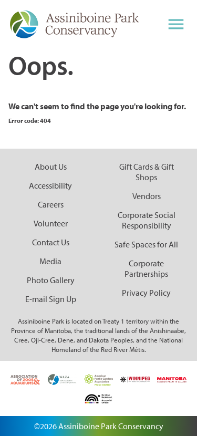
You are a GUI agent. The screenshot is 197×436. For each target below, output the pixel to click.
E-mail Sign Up (50, 299)
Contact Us (50, 242)
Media (50, 261)
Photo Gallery (51, 280)
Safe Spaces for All (146, 244)
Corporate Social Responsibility (146, 220)
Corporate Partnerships (146, 268)
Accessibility (50, 185)
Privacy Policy (146, 292)
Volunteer (51, 223)
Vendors (146, 196)
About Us (51, 166)
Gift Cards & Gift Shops (146, 171)
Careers (51, 204)
